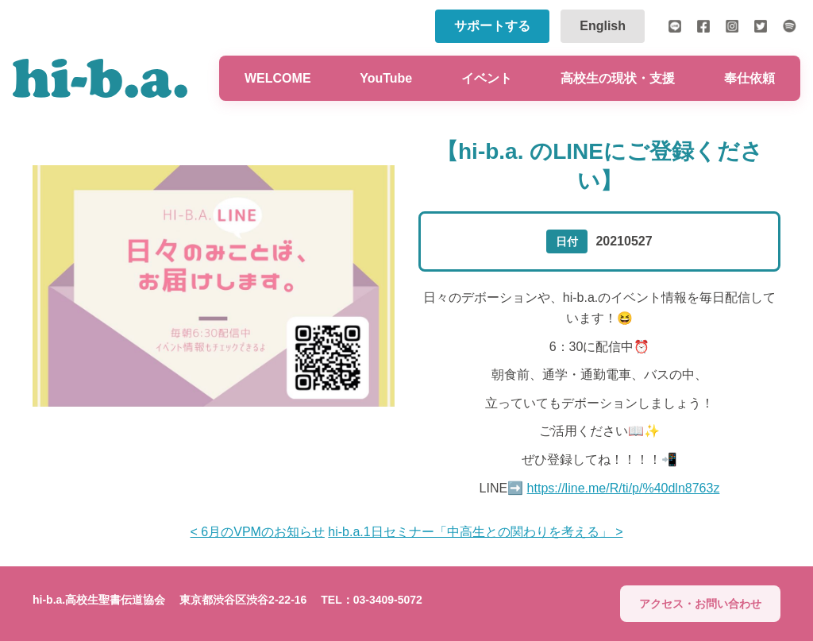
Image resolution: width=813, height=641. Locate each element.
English (603, 26)
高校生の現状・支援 (618, 78)
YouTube (386, 78)
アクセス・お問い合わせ (700, 603)
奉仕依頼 (749, 78)
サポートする (492, 26)
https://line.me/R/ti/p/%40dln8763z (623, 488)
